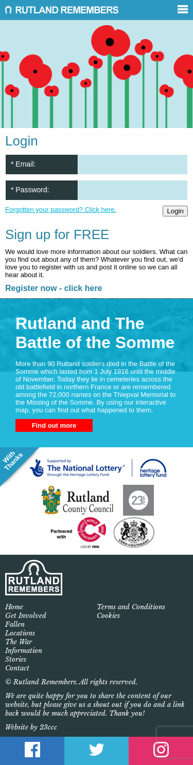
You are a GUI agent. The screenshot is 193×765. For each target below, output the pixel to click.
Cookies (108, 615)
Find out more (54, 425)
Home (14, 607)
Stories (15, 659)
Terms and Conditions (131, 607)
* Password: (30, 190)
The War (18, 642)
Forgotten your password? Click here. (60, 209)
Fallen (15, 624)
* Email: (23, 164)
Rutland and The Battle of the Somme (94, 333)
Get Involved (25, 615)
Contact (17, 668)
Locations (20, 633)
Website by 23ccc (31, 727)
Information (23, 650)
